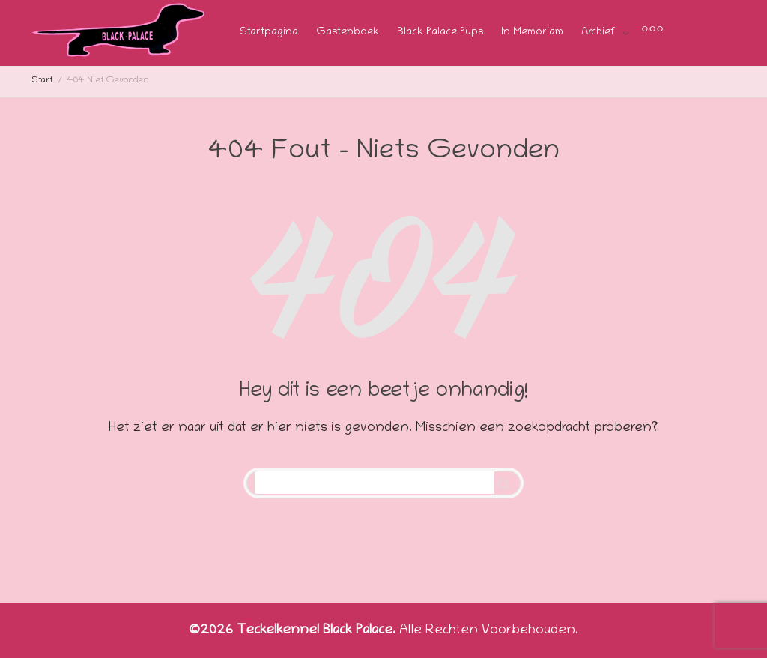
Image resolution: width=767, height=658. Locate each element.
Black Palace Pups (440, 32)
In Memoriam (532, 32)
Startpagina (269, 32)
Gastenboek (347, 32)
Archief (600, 32)
